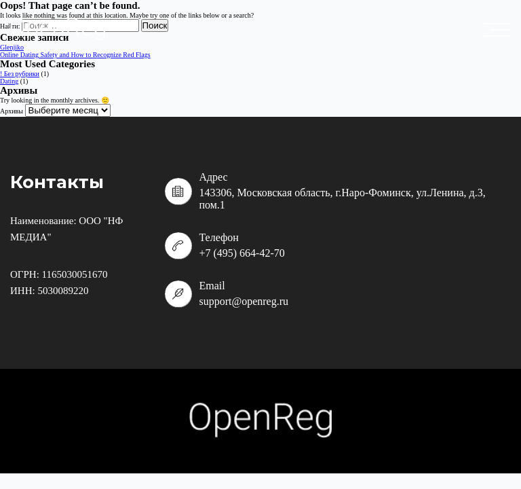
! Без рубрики (19, 73)
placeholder (500, 30)
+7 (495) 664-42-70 (241, 253)
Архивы (11, 111)
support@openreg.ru (243, 301)
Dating (9, 81)
